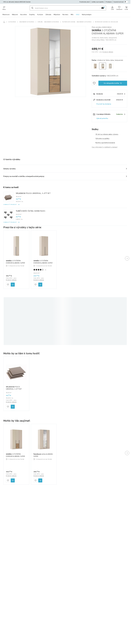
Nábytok (15, 14)
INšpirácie (57, 14)
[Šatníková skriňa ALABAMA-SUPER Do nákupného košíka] (40, 480)
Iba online (23, 14)
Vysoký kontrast (121, 2)
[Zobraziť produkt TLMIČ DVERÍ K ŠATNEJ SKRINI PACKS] (11, 222)
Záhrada (48, 14)
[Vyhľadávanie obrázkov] (102, 7)
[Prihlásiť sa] (112, 8)
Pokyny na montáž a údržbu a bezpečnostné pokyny (23, 176)
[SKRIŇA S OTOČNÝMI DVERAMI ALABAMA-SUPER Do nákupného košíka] (112, 83)
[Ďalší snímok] (127, 258)
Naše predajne (86, 14)
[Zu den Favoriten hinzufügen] (94, 83)
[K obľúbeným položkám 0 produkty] (119, 8)
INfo (72, 14)
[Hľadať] (32, 7)
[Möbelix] (17, 8)
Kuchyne (40, 14)
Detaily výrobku (9, 169)
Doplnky (32, 14)
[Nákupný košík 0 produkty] (126, 8)
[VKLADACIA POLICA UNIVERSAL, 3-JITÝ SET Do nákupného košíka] (13, 407)
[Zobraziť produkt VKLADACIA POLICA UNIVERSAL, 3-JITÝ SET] (11, 204)
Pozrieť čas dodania (103, 104)
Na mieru (65, 14)
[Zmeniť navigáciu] (4, 8)
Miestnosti (6, 14)
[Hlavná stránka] (4, 22)
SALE (77, 14)
